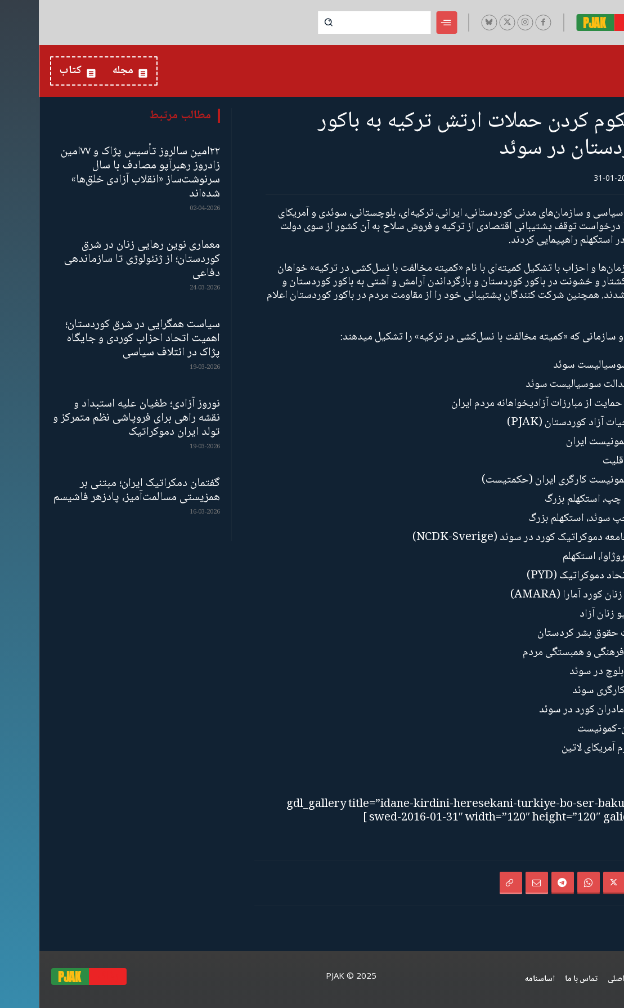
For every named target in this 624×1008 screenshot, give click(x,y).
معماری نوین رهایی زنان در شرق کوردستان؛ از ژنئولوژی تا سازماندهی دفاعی (103, 259)
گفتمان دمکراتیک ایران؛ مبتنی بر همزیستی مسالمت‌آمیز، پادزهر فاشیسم (98, 490)
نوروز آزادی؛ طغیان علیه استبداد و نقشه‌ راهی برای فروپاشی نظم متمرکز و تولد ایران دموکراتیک (97, 418)
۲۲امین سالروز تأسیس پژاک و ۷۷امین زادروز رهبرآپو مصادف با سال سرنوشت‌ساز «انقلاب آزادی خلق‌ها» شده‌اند (101, 173)
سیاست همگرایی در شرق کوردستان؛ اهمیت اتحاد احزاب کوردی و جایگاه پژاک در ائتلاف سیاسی (103, 339)
